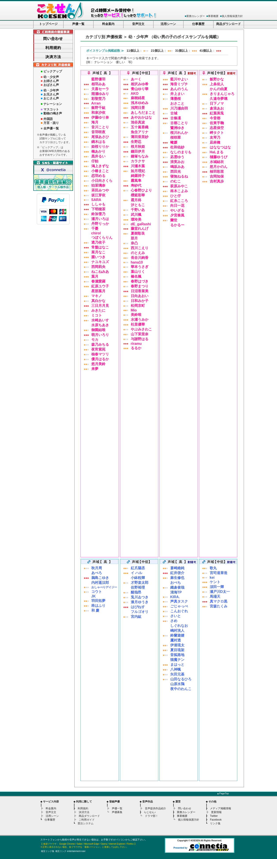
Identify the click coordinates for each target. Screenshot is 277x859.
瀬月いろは (100, 219)
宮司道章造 (218, 573)
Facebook (216, 819)
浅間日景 (138, 108)
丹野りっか (100, 224)
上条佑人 (217, 84)
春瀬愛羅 (98, 281)
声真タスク (179, 601)
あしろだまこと (143, 112)
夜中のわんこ (180, 689)
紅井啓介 (177, 573)
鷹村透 (175, 640)
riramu (136, 343)
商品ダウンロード (228, 24)
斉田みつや (100, 190)
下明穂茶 (98, 209)
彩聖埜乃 (98, 99)
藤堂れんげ (139, 228)
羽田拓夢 (98, 601)
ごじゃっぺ (179, 606)
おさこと (177, 103)
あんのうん (179, 89)
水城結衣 (217, 162)
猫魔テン (177, 660)
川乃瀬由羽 (179, 108)
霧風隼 (136, 180)
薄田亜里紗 (139, 137)
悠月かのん (218, 167)
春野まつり (139, 286)
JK (93, 596)
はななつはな (220, 147)
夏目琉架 (177, 650)
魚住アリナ (139, 132)
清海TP (176, 592)
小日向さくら (101, 180)
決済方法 (84, 812)
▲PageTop (223, 793)
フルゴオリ (139, 612)
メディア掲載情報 (220, 808)
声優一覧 (78, 24)
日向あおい (139, 296)
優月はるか (100, 359)
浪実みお (177, 162)
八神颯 (175, 669)
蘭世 (173, 220)
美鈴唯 (136, 315)
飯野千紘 (98, 108)
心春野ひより (141, 190)
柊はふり (98, 605)
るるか (136, 348)
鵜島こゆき (100, 578)
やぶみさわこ (141, 329)
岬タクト (217, 133)
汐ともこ (138, 205)
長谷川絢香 (139, 258)
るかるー (177, 225)
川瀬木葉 (138, 166)
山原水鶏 (177, 684)
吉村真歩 (217, 181)
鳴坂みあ (177, 167)
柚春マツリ (100, 354)
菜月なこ (98, 252)
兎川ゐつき (139, 597)
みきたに (98, 310)
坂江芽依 (98, 195)
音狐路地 (177, 655)
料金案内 (108, 24)
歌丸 (213, 568)
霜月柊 (136, 200)
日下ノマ (217, 103)
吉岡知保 (217, 176)
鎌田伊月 (138, 151)
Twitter (214, 815)
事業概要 (213, 16)
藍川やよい (179, 79)
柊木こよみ (179, 191)
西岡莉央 (98, 267)
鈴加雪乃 (98, 214)
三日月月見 (100, 305)
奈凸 (134, 243)
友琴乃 (215, 137)
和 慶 (95, 610)
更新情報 (216, 812)
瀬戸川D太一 (220, 592)
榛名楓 (136, 276)
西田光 (175, 171)
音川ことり (100, 127)
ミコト (96, 315)
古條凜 (175, 118)
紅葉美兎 (217, 113)
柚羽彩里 (217, 171)
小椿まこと (100, 171)
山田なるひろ (180, 679)
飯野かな (217, 79)
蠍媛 (173, 142)
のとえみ (138, 253)
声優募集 (117, 812)
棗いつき (98, 257)
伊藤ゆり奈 (100, 117)
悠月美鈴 (98, 364)
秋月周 (96, 568)
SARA (96, 200)
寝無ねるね (179, 176)
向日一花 (177, 205)
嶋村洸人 (177, 630)
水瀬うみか (139, 319)
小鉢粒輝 (138, 578)
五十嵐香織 (139, 127)
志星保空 (217, 128)
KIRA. (175, 597)
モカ (94, 339)
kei (212, 577)
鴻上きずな (100, 166)
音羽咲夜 (98, 132)
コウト (96, 592)
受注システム (86, 823)
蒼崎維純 (177, 568)
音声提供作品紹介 (155, 808)
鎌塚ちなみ (139, 156)
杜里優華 (138, 324)
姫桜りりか (100, 146)
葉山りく (138, 271)
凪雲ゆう (177, 157)
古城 (173, 113)
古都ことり (179, 123)
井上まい (177, 94)
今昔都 (215, 118)
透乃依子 (98, 242)
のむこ (175, 181)
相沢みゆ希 (139, 84)
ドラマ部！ (151, 815)
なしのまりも (180, 152)
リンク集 (215, 823)
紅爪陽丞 (138, 568)
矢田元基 (177, 674)
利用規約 (83, 808)
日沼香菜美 (139, 291)
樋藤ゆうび (218, 157)
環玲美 (136, 219)
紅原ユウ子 (100, 286)
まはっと (177, 664)
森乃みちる (100, 344)
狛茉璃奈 (98, 185)
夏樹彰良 (138, 233)
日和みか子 (139, 301)
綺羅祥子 (138, 176)
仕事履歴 (198, 24)
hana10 (137, 262)
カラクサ (138, 161)
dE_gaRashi (141, 224)
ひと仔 (175, 196)
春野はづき (139, 281)
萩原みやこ (179, 186)
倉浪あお (217, 108)
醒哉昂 (136, 592)
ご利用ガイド (87, 819)
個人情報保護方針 (232, 16)
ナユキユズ (100, 262)
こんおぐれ (179, 611)
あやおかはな (141, 117)
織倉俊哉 (177, 587)
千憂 (94, 228)
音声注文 (138, 24)
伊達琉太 (177, 645)
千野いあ (138, 210)
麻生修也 (177, 578)
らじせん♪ (150, 812)
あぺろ (96, 573)
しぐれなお (179, 626)
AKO (135, 93)
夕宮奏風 (177, 215)
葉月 (94, 276)
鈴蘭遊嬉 (177, 635)
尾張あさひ (100, 137)
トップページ (48, 24)
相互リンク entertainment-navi (70, 851)
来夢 (94, 369)
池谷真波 (138, 122)
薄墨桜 (175, 99)
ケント (215, 582)
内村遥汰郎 (100, 582)
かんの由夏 (218, 89)
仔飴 (94, 161)
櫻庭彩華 (138, 195)
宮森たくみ (218, 606)
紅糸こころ (179, 201)
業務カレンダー (195, 16)
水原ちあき (100, 325)
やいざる (177, 210)
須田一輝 (217, 587)
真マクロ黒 (218, 601)
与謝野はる (139, 339)
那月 (134, 238)
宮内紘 (136, 616)
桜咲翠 (175, 137)
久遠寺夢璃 (218, 99)
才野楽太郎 (139, 582)
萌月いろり (100, 335)
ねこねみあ (100, 271)
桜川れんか (179, 133)
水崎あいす (100, 320)
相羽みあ (98, 84)
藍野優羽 (98, 79)
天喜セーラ (100, 89)
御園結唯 (98, 330)
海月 (94, 122)
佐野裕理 (138, 587)
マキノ (96, 296)
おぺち (175, 582)
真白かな (98, 301)
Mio (134, 310)
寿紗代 (136, 185)
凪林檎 (215, 142)
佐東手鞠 (217, 123)
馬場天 (215, 596)
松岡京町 (138, 305)
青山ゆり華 (139, 89)
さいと (175, 616)
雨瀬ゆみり (100, 94)
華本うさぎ (139, 267)
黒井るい (98, 156)
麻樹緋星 (138, 98)
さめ (173, 621)
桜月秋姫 (138, 146)
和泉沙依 (98, 112)
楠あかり (98, 151)
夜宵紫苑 (98, 349)
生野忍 (136, 142)
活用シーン (168, 24)
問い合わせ (184, 808)
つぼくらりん (101, 237)
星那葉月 (98, 291)
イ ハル (136, 573)
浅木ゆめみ (139, 103)
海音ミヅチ (179, 84)
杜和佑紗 (177, 147)
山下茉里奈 (139, 334)
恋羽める (98, 176)
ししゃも (98, 204)
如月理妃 (138, 171)
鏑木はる (98, 142)
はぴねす (138, 607)
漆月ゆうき (139, 602)
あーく (136, 79)
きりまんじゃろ (222, 94)
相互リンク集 (47, 851)
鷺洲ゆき (177, 128)
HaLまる (216, 152)
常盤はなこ (100, 247)
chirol (96, 233)
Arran (96, 103)
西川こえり (139, 248)
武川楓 (136, 214)
